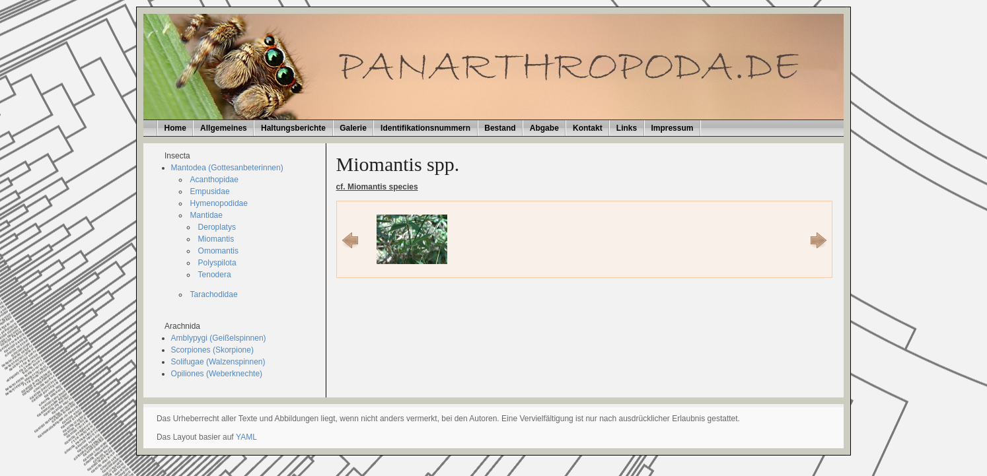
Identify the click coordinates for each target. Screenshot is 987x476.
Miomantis (216, 239)
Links (626, 128)
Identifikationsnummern (425, 128)
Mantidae (206, 215)
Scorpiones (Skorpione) (212, 350)
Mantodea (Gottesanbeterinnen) (227, 167)
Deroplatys (217, 227)
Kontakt (588, 128)
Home (175, 128)
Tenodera (214, 274)
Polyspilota (217, 262)
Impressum (672, 128)
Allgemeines (223, 128)
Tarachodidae (214, 294)
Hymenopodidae (219, 203)
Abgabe (544, 128)
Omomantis (218, 250)
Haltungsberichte (293, 128)
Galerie (353, 128)
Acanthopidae (214, 179)
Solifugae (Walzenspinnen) (218, 361)
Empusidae (210, 191)
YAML (246, 437)
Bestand (499, 128)
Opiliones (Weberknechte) (217, 373)
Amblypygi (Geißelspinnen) (218, 338)
